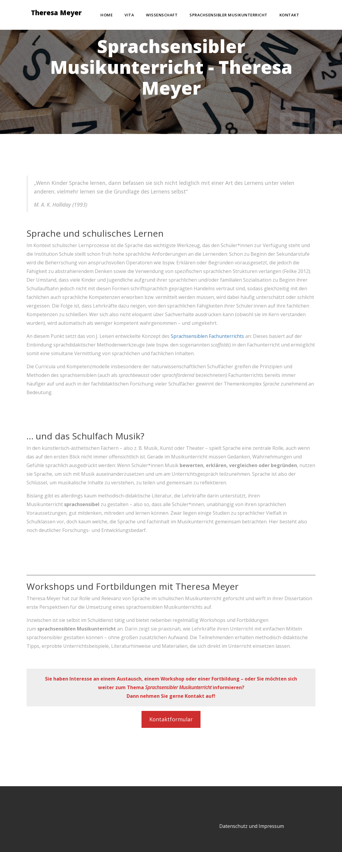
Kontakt (289, 15)
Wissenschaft (162, 15)
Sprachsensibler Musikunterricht (228, 15)
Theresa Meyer (56, 13)
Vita (129, 15)
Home (106, 15)
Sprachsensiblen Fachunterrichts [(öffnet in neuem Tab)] (207, 336)
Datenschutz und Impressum (251, 826)
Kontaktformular (171, 719)
